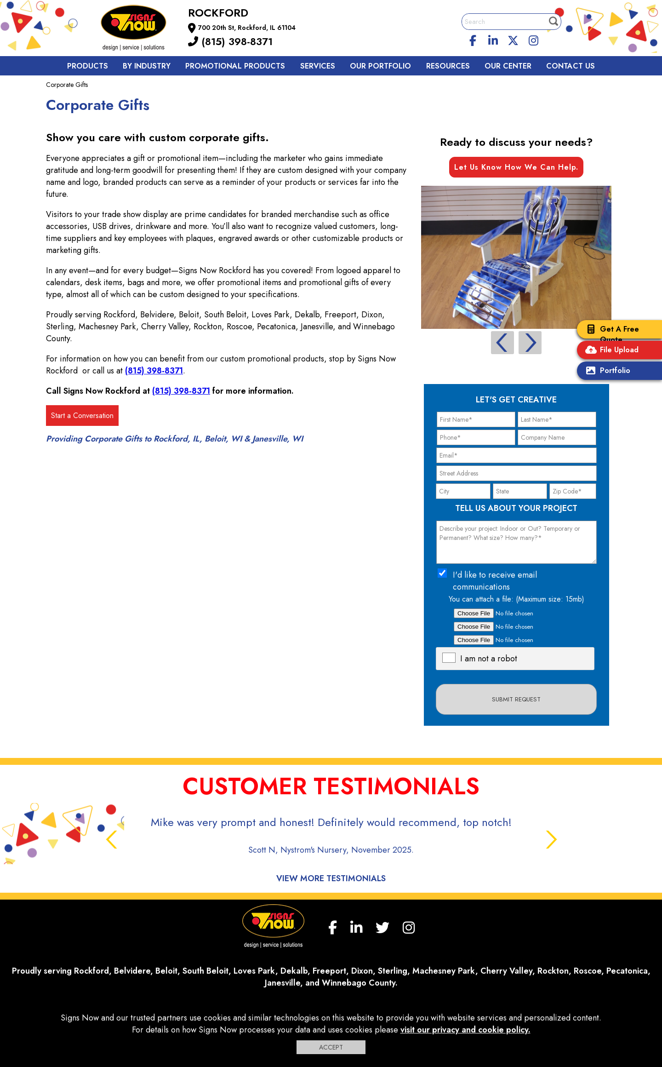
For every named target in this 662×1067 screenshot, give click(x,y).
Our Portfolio (380, 66)
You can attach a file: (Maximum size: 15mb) (516, 599)
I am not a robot (488, 659)
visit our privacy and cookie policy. (465, 1030)
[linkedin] (493, 39)
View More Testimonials (331, 878)
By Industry (147, 66)
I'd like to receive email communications (495, 581)
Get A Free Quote (610, 334)
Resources (448, 66)
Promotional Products (235, 66)
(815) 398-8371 (230, 41)
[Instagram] (533, 39)
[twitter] (513, 39)
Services (317, 66)
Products (87, 66)
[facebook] (473, 39)
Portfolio (606, 371)
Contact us (570, 66)
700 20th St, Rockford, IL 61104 (247, 27)
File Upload (610, 350)
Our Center (508, 66)
